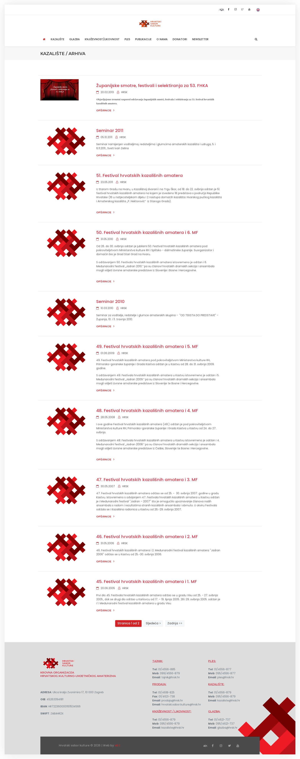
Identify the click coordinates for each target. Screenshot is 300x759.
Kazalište (57, 39)
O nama (162, 39)
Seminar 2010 (110, 302)
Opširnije (105, 110)
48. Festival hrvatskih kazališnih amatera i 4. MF (147, 411)
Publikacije (143, 39)
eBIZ (118, 745)
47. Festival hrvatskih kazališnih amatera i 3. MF (147, 480)
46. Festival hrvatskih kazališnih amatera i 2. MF (147, 537)
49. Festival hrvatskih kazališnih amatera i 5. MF (147, 346)
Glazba (74, 39)
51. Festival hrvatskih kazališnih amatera (139, 175)
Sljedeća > (153, 623)
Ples (127, 39)
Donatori (180, 39)
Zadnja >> (174, 623)
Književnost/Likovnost (102, 39)
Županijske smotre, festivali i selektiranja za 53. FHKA (152, 86)
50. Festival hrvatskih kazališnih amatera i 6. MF (147, 232)
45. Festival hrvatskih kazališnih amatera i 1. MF (146, 582)
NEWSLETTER (200, 39)
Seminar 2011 (109, 131)
